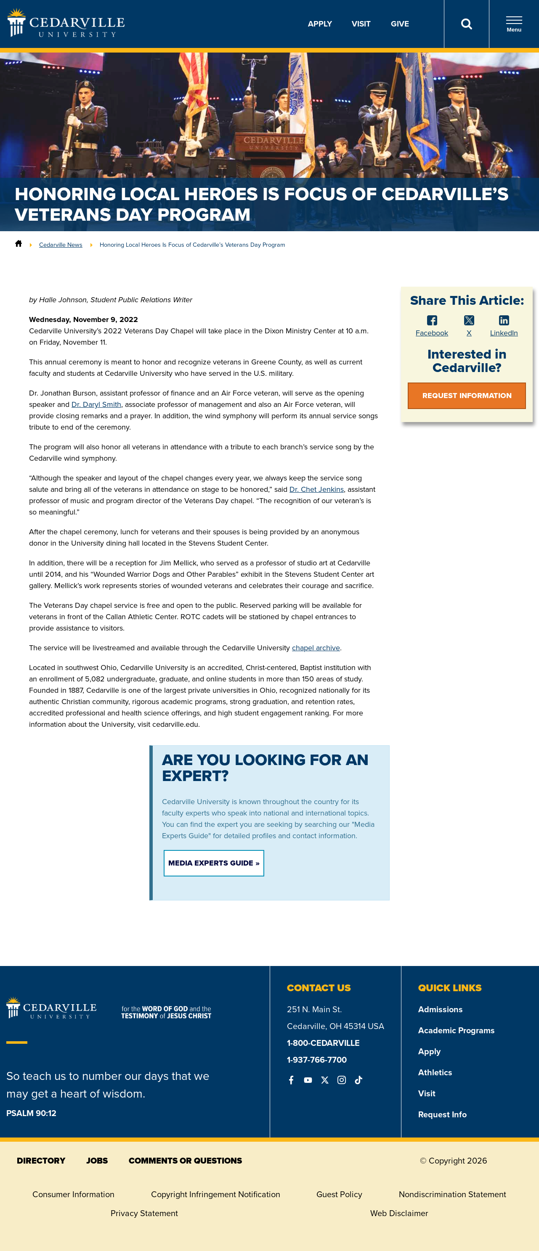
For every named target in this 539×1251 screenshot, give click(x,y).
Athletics (435, 1072)
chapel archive (316, 647)
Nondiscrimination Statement (452, 1194)
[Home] (18, 244)
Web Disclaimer (399, 1213)
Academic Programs (456, 1030)
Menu (514, 24)
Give (400, 24)
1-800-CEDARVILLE (323, 1043)
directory (41, 1160)
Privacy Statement (144, 1213)
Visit (361, 24)
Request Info (442, 1114)
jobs (97, 1160)
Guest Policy (339, 1194)
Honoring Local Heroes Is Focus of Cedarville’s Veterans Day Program (192, 244)
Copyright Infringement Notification (215, 1194)
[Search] (466, 24)
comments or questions (185, 1160)
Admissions (440, 1009)
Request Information (467, 395)
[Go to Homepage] (66, 34)
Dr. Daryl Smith (96, 404)
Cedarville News (60, 244)
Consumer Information (73, 1194)
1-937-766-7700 (317, 1059)
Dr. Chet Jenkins (316, 489)
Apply (320, 24)
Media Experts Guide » (214, 863)
